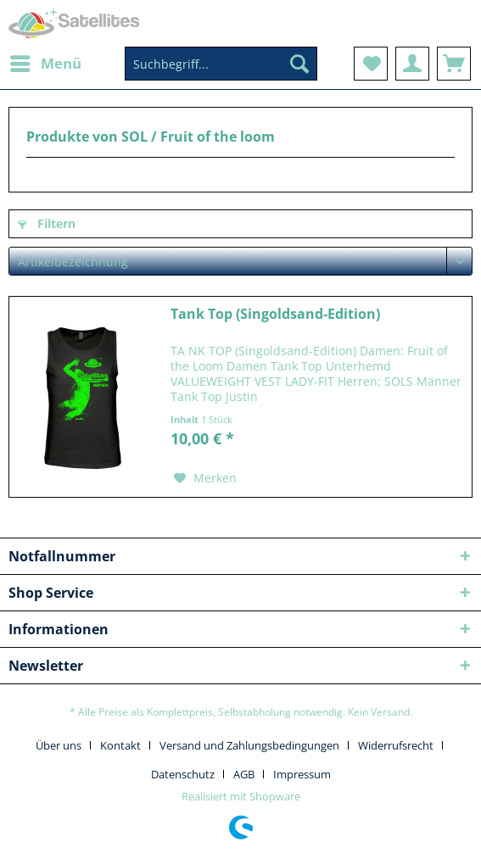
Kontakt (120, 745)
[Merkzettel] (371, 64)
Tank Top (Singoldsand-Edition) (275, 314)
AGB (243, 774)
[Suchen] (299, 64)
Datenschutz (183, 774)
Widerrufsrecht (395, 745)
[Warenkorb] (454, 64)
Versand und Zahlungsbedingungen (249, 745)
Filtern (47, 223)
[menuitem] (45, 64)
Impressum (302, 774)
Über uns (58, 745)
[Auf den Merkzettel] (205, 478)
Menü (45, 61)
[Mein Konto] (412, 64)
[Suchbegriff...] (221, 64)
